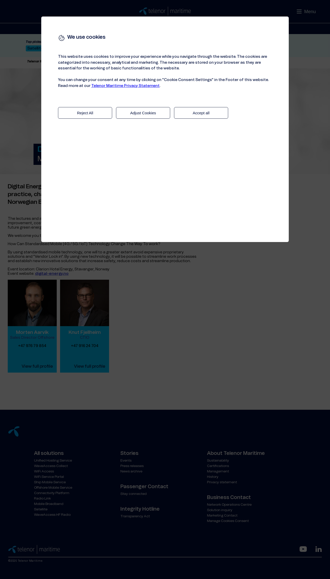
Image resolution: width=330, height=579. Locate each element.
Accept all (201, 113)
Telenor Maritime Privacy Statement (125, 86)
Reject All (85, 113)
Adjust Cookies (143, 113)
